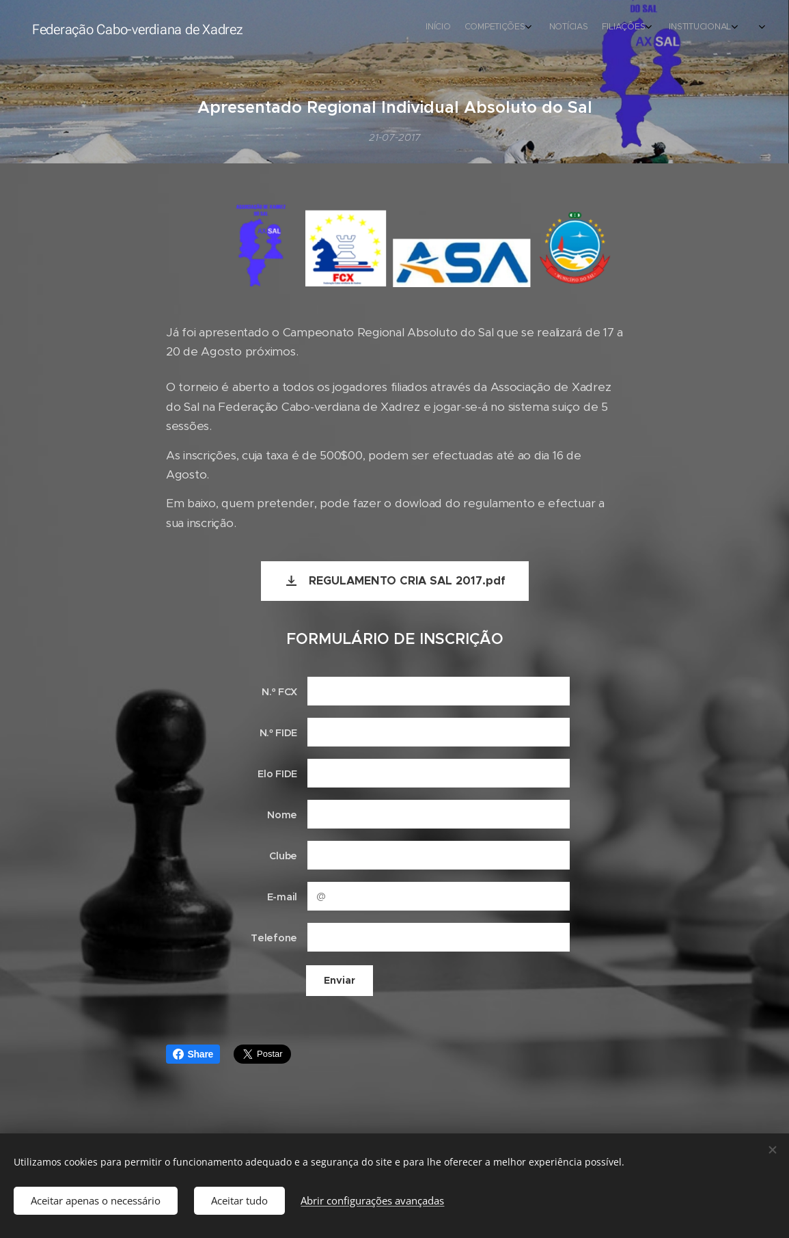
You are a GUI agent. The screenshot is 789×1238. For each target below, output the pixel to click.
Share (193, 1054)
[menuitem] (589, 28)
